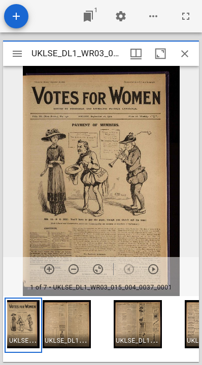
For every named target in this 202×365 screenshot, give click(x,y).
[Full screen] (186, 16)
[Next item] (153, 269)
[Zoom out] (73, 269)
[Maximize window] (160, 54)
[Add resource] (16, 16)
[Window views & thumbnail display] (136, 54)
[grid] (101, 329)
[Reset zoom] (98, 269)
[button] (23, 325)
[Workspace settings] (121, 16)
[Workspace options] (153, 16)
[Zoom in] (49, 269)
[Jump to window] (88, 16)
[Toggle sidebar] (17, 54)
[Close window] (185, 54)
